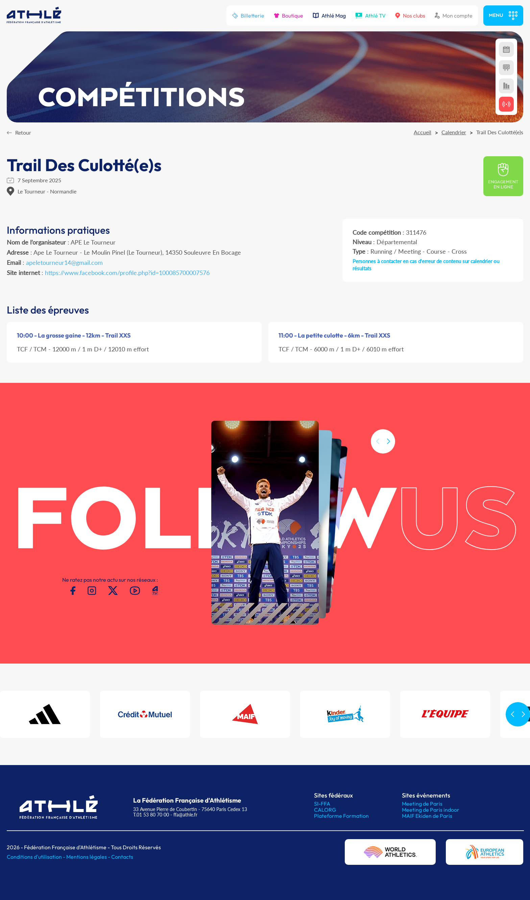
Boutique (288, 16)
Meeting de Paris (422, 803)
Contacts (122, 856)
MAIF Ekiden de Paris (427, 815)
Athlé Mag (329, 16)
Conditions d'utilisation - (36, 856)
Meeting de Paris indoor (430, 809)
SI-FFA (322, 803)
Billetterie (248, 16)
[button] (388, 454)
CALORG (325, 809)
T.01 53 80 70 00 (151, 814)
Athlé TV (370, 16)
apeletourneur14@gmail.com (64, 262)
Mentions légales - (88, 856)
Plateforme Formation (341, 815)
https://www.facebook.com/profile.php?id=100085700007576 (127, 272)
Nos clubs (410, 16)
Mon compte (454, 16)
